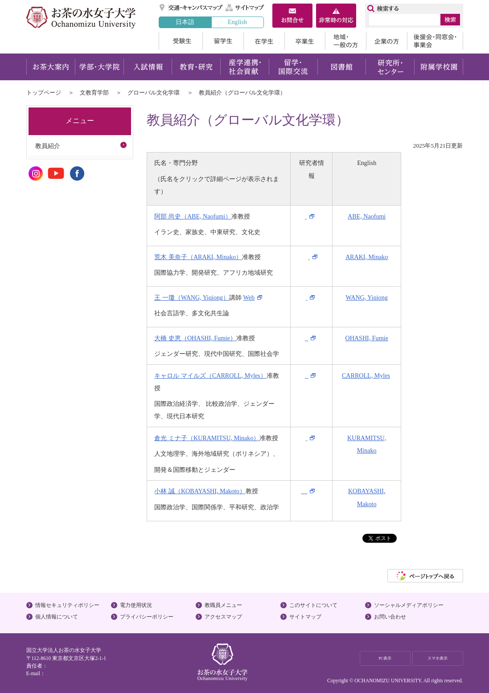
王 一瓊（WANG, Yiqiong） (191, 297)
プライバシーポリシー (146, 616)
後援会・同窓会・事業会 (435, 41)
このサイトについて (313, 605)
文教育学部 (94, 92)
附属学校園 (439, 67)
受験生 (180, 41)
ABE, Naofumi (367, 216)
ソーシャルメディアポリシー (409, 605)
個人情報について (56, 616)
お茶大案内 (50, 67)
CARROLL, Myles (366, 375)
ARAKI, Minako (366, 256)
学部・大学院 (99, 67)
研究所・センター (390, 67)
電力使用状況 (136, 605)
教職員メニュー (223, 605)
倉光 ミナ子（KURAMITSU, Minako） (206, 437)
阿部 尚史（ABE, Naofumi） (192, 216)
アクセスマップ (223, 616)
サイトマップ (245, 8)
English (237, 21)
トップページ (43, 92)
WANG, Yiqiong (367, 297)
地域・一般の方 (345, 41)
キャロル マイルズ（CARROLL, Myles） (210, 375)
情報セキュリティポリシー (67, 605)
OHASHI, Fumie (366, 338)
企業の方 (386, 41)
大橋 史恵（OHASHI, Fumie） (195, 338)
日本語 (185, 21)
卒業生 (304, 41)
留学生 (222, 41)
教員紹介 (47, 145)
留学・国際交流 (293, 67)
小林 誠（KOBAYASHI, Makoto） (199, 491)
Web (249, 297)
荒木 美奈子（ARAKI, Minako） (198, 256)
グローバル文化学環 (153, 92)
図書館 (341, 67)
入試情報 (147, 67)
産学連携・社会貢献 (244, 67)
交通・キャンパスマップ (191, 8)
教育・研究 (196, 67)
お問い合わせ (390, 616)
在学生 (263, 41)
